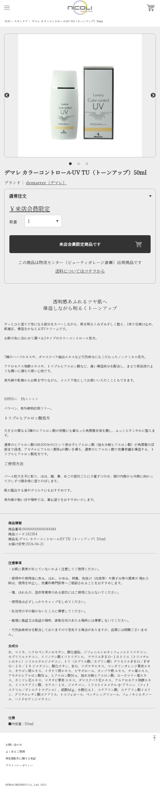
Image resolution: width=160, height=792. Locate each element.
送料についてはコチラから (80, 271)
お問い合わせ (14, 744)
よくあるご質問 (15, 751)
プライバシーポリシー (19, 765)
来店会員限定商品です (80, 244)
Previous (7, 95)
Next (153, 95)
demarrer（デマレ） (46, 182)
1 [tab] (70, 163)
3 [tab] (87, 163)
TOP (7, 21)
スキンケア (21, 21)
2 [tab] (78, 163)
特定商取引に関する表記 (21, 758)
